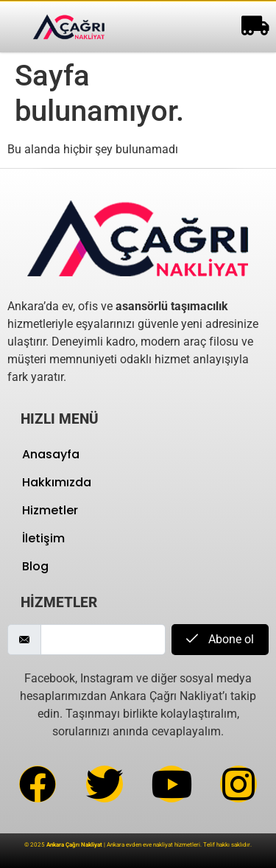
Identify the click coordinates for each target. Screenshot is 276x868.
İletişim (43, 538)
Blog (35, 566)
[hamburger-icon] (252, 27)
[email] (103, 639)
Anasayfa (50, 454)
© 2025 (63, 844)
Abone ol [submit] (220, 639)
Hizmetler (50, 510)
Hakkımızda (56, 482)
